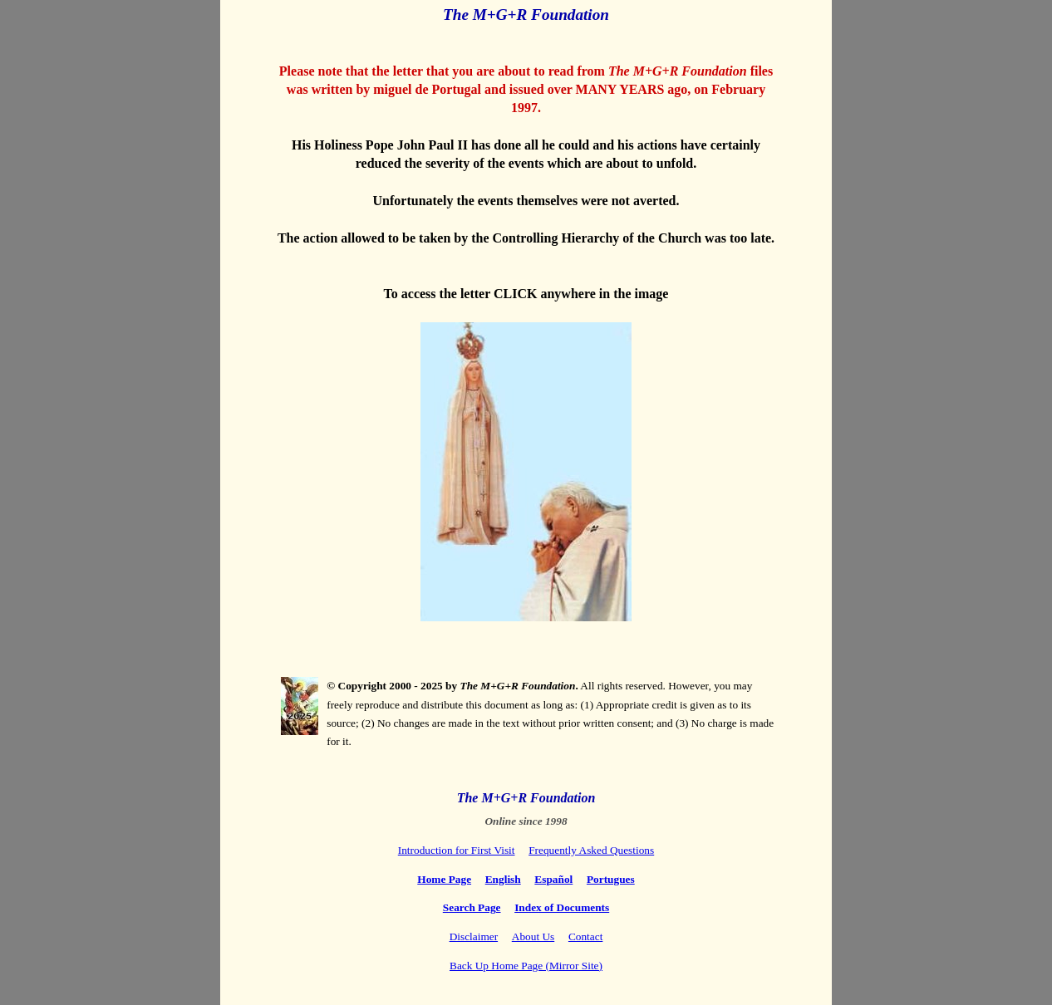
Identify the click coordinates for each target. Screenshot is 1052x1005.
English (503, 879)
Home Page (444, 879)
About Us (533, 936)
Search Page (472, 907)
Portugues (611, 879)
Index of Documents (561, 907)
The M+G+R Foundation (526, 798)
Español (553, 879)
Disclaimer (474, 936)
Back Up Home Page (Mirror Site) (526, 965)
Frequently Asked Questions (591, 850)
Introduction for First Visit (456, 850)
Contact (585, 936)
